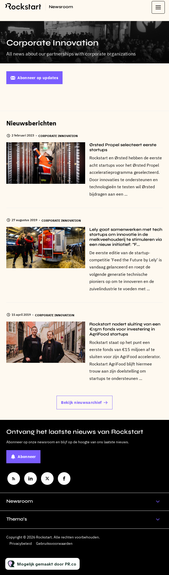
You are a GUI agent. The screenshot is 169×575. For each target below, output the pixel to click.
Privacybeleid (20, 543)
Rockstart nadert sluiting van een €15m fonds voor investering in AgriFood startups (124, 329)
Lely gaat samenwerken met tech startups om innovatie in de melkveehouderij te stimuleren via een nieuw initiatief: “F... (125, 237)
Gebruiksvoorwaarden (54, 543)
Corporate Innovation (58, 136)
